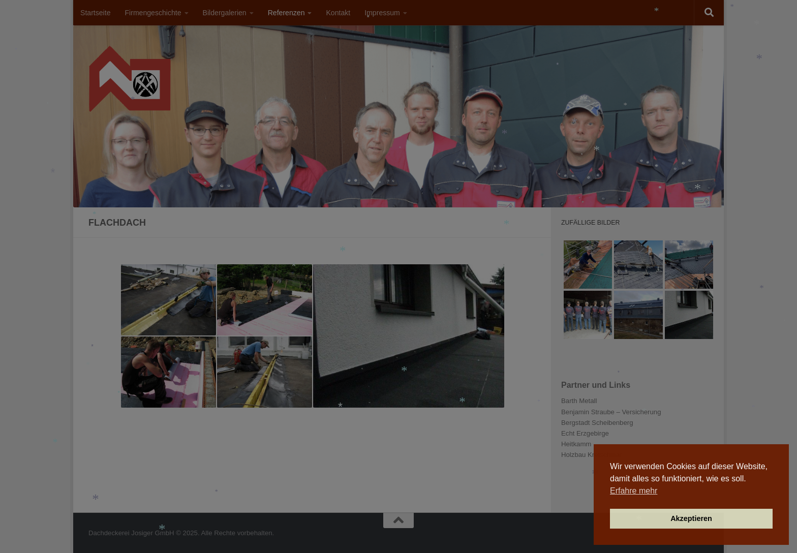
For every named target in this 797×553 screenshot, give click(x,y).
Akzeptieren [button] (691, 518)
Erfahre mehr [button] (633, 490)
